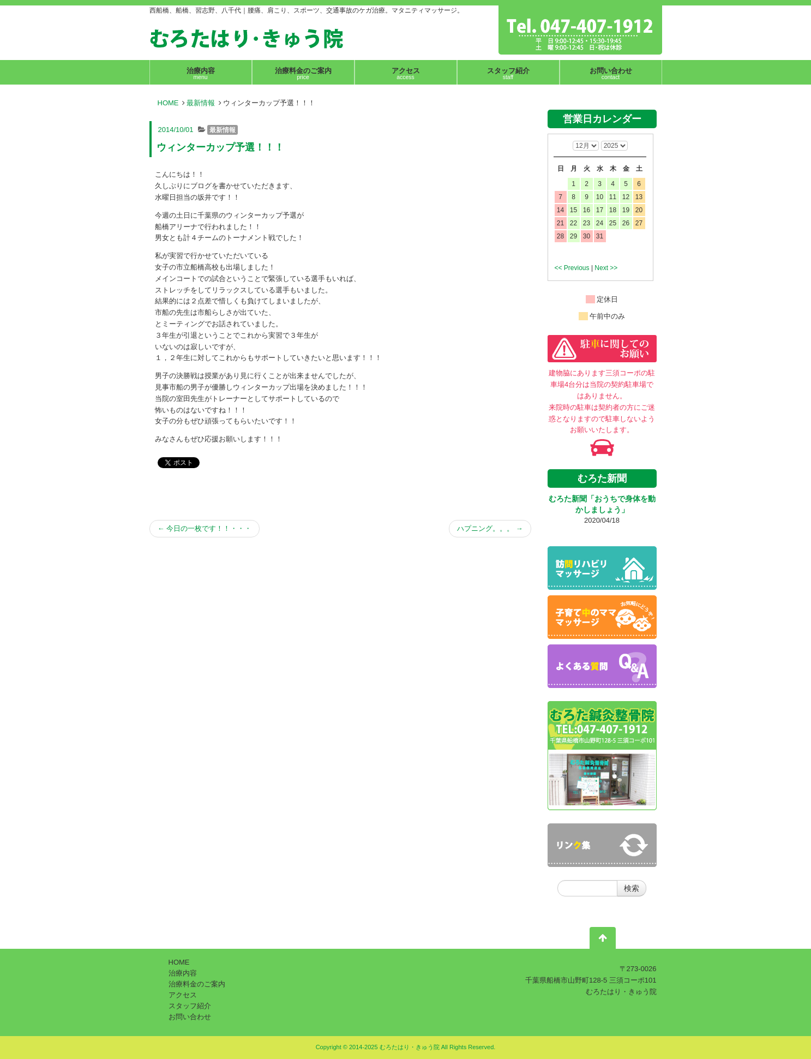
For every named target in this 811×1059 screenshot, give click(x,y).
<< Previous (572, 268)
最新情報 (201, 103)
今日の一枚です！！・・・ (205, 528)
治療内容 (183, 973)
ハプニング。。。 (490, 528)
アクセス (183, 995)
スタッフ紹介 (190, 1006)
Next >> (605, 268)
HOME (168, 103)
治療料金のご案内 (197, 984)
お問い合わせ (190, 1017)
